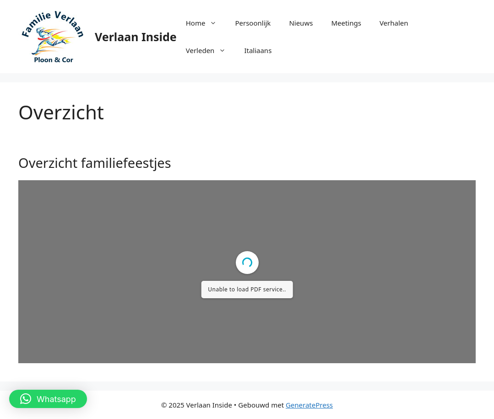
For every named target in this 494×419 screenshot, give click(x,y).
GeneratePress (309, 404)
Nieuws (301, 22)
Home (206, 23)
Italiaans (257, 50)
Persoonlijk (253, 22)
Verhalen (394, 22)
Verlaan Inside (136, 36)
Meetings (346, 22)
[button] (48, 399)
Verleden (210, 50)
